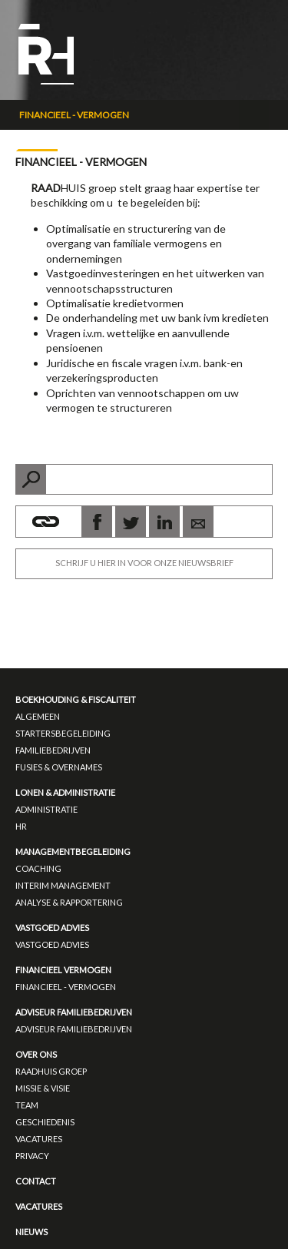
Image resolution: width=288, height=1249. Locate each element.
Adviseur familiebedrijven (73, 1012)
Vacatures (38, 1139)
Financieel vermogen (63, 970)
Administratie (46, 809)
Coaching (38, 868)
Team (26, 1105)
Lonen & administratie (65, 792)
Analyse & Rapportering (69, 902)
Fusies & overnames (58, 767)
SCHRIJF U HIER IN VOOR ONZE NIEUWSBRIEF (144, 563)
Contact (35, 1181)
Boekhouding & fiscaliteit (75, 699)
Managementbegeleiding (73, 851)
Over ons (36, 1054)
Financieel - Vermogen (74, 115)
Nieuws (31, 1232)
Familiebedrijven (53, 750)
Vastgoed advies (52, 928)
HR (21, 826)
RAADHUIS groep (51, 1071)
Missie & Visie (42, 1088)
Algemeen (37, 716)
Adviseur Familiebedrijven (73, 1029)
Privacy (32, 1156)
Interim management (63, 885)
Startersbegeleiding (63, 733)
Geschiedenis (44, 1122)
